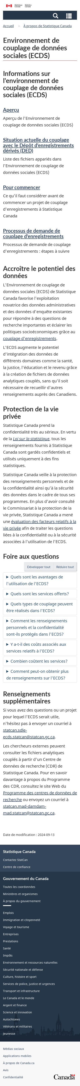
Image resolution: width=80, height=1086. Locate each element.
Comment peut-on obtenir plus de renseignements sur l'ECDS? (37, 675)
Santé (7, 948)
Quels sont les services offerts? (40, 593)
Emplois (8, 913)
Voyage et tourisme (16, 927)
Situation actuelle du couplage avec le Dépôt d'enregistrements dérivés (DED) (38, 145)
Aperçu (11, 110)
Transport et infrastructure (21, 991)
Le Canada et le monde (18, 998)
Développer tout (40, 567)
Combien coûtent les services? (39, 661)
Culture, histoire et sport (19, 977)
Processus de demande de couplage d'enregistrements (33, 233)
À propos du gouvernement (22, 901)
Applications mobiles (17, 1056)
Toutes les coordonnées (19, 887)
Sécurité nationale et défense (23, 970)
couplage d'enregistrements (29, 338)
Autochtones (11, 1019)
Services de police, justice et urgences (29, 984)
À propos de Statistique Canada (47, 26)
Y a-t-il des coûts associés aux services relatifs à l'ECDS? (36, 648)
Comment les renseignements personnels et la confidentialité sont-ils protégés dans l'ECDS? (36, 627)
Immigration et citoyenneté (21, 920)
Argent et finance (15, 1005)
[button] (40, 15)
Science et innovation (17, 1012)
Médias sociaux (13, 1049)
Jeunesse (9, 1033)
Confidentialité (13, 1077)
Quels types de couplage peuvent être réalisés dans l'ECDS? (39, 607)
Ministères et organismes (20, 894)
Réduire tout (66, 567)
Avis (6, 1070)
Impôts (8, 955)
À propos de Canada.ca (18, 1063)
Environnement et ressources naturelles (30, 962)
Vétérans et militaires (17, 1026)
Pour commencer (21, 187)
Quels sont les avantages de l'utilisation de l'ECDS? (34, 580)
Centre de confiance (16, 867)
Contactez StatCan (15, 860)
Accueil (8, 26)
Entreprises (11, 934)
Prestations (10, 941)
